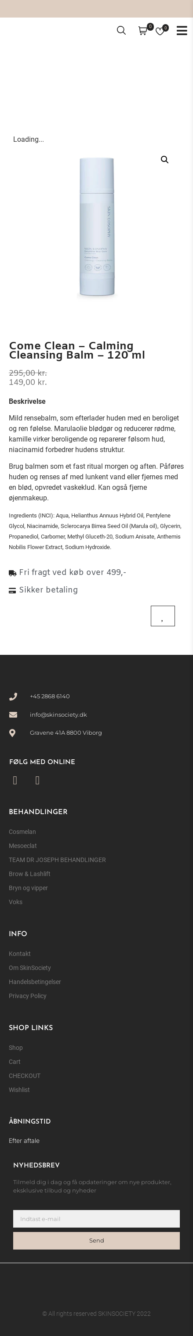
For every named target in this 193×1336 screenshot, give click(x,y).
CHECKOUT (24, 1075)
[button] (165, 160)
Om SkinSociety (30, 967)
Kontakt (20, 953)
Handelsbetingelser (35, 981)
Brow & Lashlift (30, 873)
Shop (16, 1047)
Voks (15, 901)
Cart (15, 1061)
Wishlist (19, 1089)
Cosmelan (22, 831)
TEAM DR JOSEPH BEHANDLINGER (57, 859)
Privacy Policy (28, 995)
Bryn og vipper (28, 887)
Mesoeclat (23, 845)
